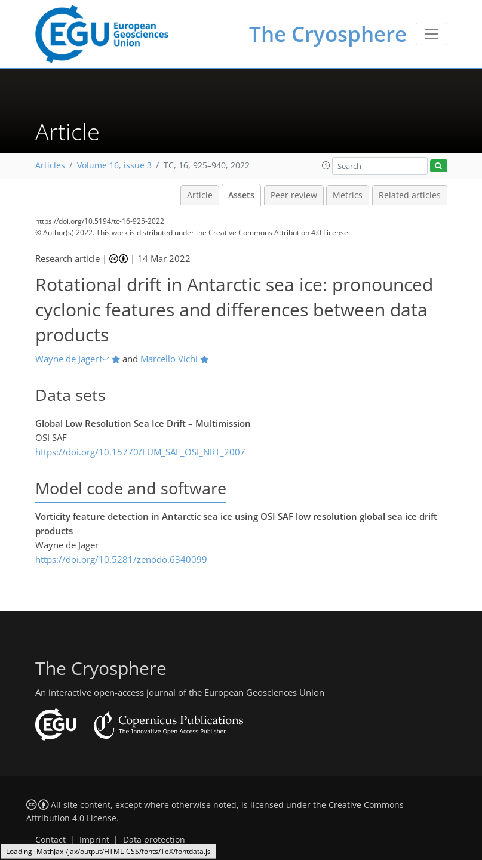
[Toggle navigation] (431, 34)
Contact (50, 839)
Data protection (154, 839)
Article (200, 195)
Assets (241, 195)
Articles (50, 165)
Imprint (94, 839)
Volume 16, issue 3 (114, 165)
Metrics (348, 195)
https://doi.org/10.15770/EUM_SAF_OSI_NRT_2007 (140, 452)
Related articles (410, 195)
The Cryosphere (328, 34)
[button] (326, 165)
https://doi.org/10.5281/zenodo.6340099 (121, 559)
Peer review (294, 195)
